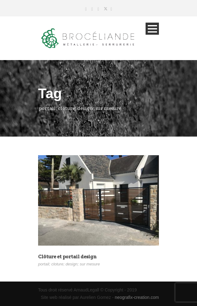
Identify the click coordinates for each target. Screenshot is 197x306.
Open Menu (152, 29)
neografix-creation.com (137, 297)
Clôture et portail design (67, 256)
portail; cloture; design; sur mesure (69, 264)
